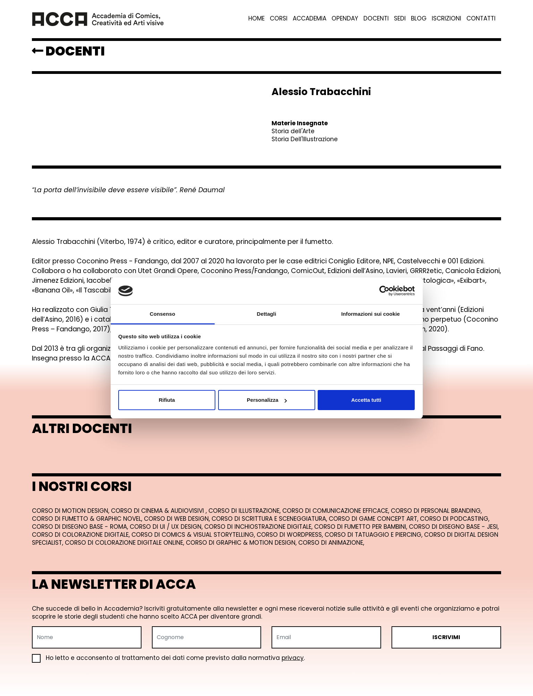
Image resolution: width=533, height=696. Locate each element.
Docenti (376, 19)
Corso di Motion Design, (71, 511)
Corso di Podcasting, (454, 519)
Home (256, 19)
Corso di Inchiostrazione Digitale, (259, 527)
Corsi (278, 19)
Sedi (400, 19)
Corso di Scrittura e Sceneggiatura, (270, 519)
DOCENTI (68, 51)
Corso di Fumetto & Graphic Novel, (88, 519)
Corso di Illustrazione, (245, 511)
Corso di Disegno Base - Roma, (81, 527)
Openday (345, 19)
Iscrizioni (446, 19)
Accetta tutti (366, 400)
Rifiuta (167, 400)
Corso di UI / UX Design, (167, 527)
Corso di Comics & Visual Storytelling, (194, 535)
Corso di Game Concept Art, (374, 519)
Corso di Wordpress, (291, 535)
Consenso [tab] (162, 314)
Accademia (309, 19)
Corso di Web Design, (178, 519)
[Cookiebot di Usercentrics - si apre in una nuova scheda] (384, 291)
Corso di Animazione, (331, 542)
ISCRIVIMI (446, 637)
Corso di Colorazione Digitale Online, (125, 542)
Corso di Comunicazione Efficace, (336, 511)
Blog (419, 19)
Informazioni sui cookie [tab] (370, 314)
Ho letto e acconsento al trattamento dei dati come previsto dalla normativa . (168, 658)
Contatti (481, 19)
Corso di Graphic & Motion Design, (242, 542)
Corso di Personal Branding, (436, 511)
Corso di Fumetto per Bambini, (361, 527)
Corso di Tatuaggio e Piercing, (374, 535)
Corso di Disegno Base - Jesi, (454, 527)
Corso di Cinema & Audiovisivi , (159, 511)
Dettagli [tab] (266, 314)
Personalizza (267, 400)
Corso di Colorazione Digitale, (81, 535)
